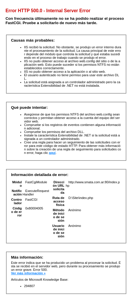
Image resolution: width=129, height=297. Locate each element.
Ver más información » (28, 273)
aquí (52, 152)
